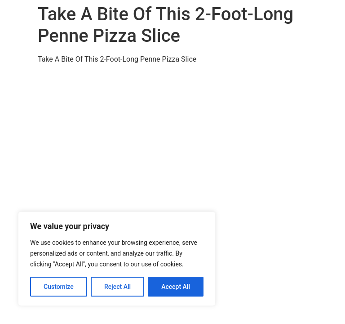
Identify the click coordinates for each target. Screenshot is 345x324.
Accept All (175, 286)
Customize (59, 286)
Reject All (117, 286)
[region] (117, 259)
